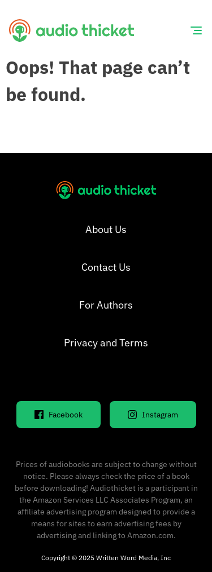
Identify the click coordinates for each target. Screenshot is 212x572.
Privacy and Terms (106, 342)
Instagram (153, 415)
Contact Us (106, 267)
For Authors (106, 304)
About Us (106, 229)
